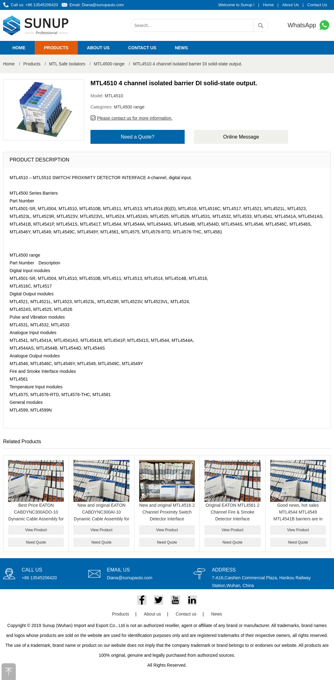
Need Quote (36, 542)
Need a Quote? (138, 136)
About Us (290, 4)
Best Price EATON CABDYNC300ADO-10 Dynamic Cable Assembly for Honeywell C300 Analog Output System (36, 519)
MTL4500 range (109, 63)
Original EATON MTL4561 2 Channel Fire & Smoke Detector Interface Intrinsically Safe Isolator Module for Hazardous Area (232, 519)
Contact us (142, 47)
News (181, 47)
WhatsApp (309, 25)
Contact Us (317, 4)
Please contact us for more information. (135, 118)
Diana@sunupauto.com (103, 4)
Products (56, 47)
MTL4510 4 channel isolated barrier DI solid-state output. (188, 63)
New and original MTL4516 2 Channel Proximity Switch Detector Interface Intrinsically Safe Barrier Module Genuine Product (167, 519)
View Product (36, 530)
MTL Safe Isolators (67, 63)
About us (98, 47)
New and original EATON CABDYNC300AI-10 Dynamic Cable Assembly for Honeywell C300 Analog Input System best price (101, 519)
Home (268, 4)
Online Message (241, 136)
